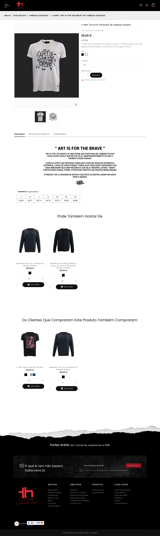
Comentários (59, 134)
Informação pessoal (122, 490)
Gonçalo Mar (53, 495)
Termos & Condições (78, 492)
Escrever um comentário (93, 30)
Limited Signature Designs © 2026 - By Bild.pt (80, 533)
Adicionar (96, 75)
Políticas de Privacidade (79, 495)
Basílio (50, 500)
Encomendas (120, 492)
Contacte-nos (75, 503)
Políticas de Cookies (77, 498)
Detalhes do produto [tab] (39, 134)
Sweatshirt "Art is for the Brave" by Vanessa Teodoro (30, 264)
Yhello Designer (54, 506)
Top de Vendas (98, 492)
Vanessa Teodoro (54, 492)
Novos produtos (98, 490)
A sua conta (121, 484)
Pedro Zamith (53, 498)
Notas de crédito (121, 495)
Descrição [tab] (19, 134)
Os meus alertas (121, 503)
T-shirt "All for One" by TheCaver (29, 367)
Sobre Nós (74, 490)
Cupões (118, 500)
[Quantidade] (84, 75)
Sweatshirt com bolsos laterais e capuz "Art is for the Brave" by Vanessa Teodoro (63, 265)
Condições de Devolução (80, 500)
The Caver (52, 503)
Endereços (119, 498)
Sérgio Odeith (53, 490)
